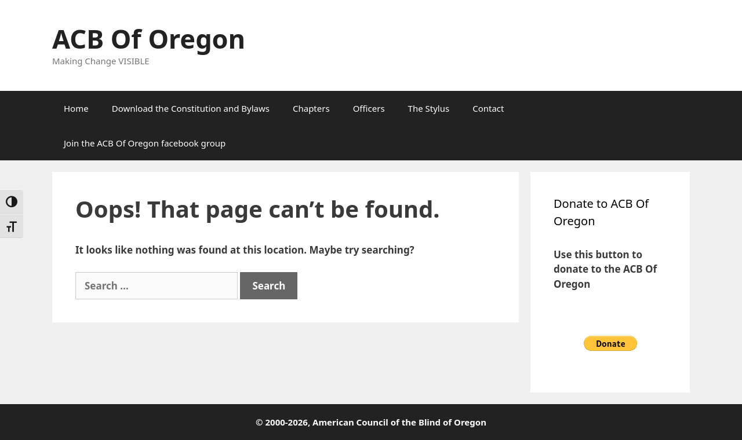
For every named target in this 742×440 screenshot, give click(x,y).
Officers (369, 108)
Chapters (311, 108)
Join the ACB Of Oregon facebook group (144, 143)
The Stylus (429, 108)
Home (76, 108)
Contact (488, 108)
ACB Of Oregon (148, 38)
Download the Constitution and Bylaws (191, 108)
